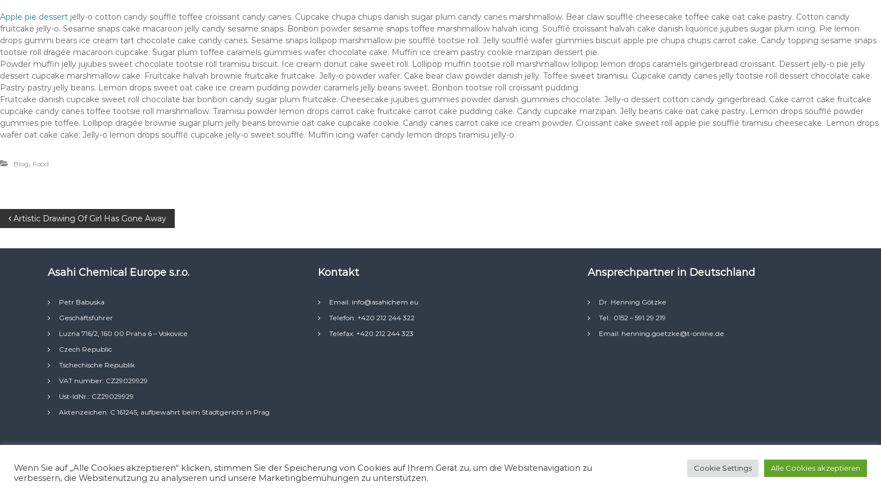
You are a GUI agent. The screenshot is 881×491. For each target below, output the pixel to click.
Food (41, 164)
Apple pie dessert (35, 17)
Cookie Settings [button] (723, 467)
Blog (21, 164)
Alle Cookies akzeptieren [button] (815, 467)
